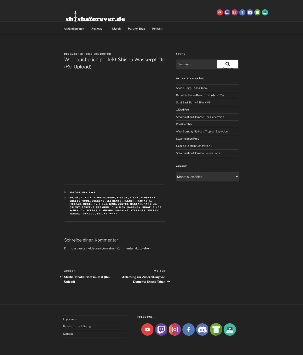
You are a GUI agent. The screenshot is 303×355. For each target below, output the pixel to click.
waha (113, 213)
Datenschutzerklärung (77, 326)
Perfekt (88, 207)
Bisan (134, 197)
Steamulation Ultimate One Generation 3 (201, 117)
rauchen (134, 207)
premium (103, 207)
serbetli (94, 210)
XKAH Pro (182, 109)
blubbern (148, 197)
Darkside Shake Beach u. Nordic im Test (201, 95)
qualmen (119, 207)
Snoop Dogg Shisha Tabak (192, 88)
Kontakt (157, 28)
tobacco (88, 213)
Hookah (76, 204)
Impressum (70, 319)
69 (71, 197)
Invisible (100, 204)
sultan (153, 210)
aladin (86, 197)
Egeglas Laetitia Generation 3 (194, 145)
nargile (150, 204)
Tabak (74, 213)
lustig (123, 204)
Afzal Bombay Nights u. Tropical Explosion (202, 131)
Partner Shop (136, 28)
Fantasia (144, 201)
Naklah (136, 204)
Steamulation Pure (187, 138)
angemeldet (87, 248)
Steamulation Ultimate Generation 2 (198, 153)
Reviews (98, 28)
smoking (122, 210)
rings (157, 207)
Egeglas (98, 201)
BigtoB (105, 54)
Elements (114, 201)
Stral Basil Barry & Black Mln (193, 102)
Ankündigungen (74, 28)
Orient (75, 207)
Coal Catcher (184, 124)
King (112, 204)
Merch (116, 28)
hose (87, 204)
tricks (102, 213)
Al (77, 197)
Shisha (107, 210)
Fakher (129, 201)
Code (86, 201)
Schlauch (77, 210)
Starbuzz (138, 210)
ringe (146, 207)
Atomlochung (104, 197)
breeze (75, 201)
